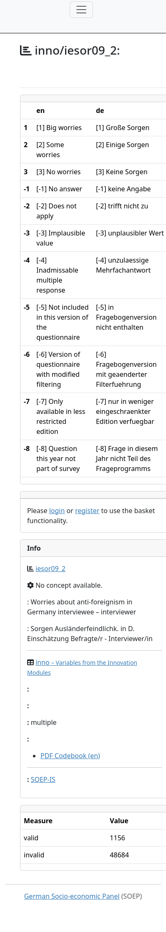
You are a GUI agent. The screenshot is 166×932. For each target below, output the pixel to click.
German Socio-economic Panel (72, 896)
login (57, 510)
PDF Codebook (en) (70, 755)
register (87, 510)
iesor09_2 (50, 568)
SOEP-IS (43, 779)
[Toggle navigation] (81, 9)
